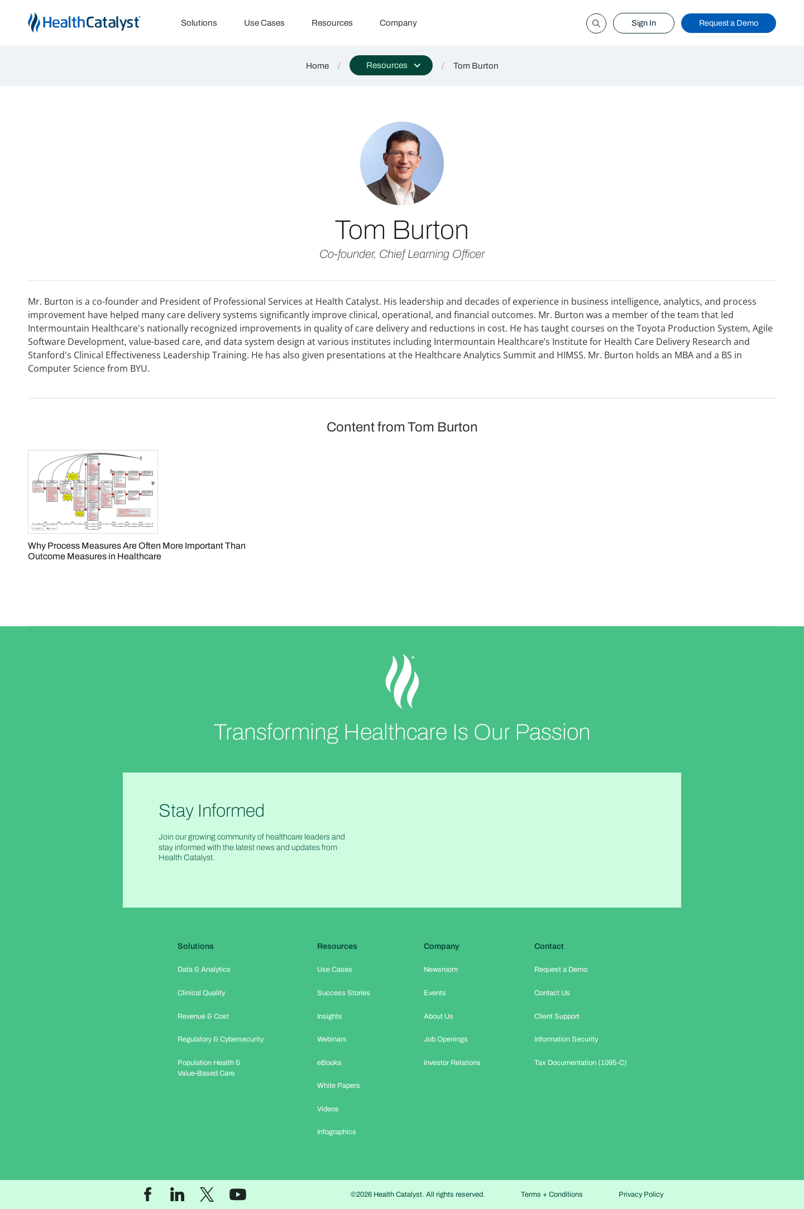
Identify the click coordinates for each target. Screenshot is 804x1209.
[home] (98, 23)
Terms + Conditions (552, 1194)
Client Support (557, 1016)
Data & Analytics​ (204, 969)
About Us (438, 1016)
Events (435, 993)
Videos (328, 1109)
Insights (329, 1016)
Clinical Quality (201, 993)
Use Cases (264, 22)
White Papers (338, 1086)
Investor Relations (452, 1063)
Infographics (336, 1132)
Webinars (332, 1039)
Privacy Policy (641, 1194)
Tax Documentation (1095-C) (580, 1063)
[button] (391, 65)
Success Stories (343, 993)
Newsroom (441, 969)
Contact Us (552, 993)
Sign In (643, 22)
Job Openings (446, 1039)
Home (317, 65)
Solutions (199, 22)
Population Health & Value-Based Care (209, 1068)
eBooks (329, 1063)
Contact (549, 946)
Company (398, 22)
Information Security (566, 1039)
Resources (332, 22)
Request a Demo (728, 22)
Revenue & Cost (203, 1016)
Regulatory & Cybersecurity (221, 1039)
